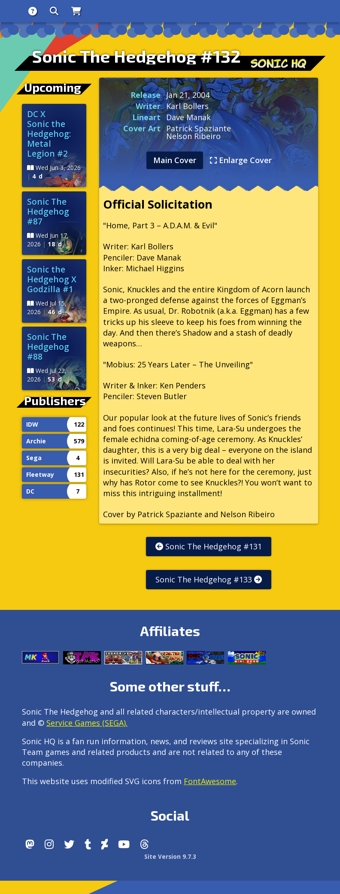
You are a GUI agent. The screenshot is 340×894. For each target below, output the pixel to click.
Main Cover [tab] (174, 160)
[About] (32, 11)
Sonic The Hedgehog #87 (48, 211)
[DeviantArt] (104, 844)
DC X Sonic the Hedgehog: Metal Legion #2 (49, 133)
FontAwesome (210, 781)
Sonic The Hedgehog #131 (208, 546)
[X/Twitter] (69, 844)
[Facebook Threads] (144, 844)
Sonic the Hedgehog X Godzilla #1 (51, 279)
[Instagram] (49, 844)
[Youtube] (124, 844)
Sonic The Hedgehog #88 (48, 346)
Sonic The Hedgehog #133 (208, 579)
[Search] (54, 11)
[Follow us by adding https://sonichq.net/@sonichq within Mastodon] (29, 844)
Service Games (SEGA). (87, 723)
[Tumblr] (88, 844)
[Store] (76, 11)
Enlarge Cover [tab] (241, 160)
